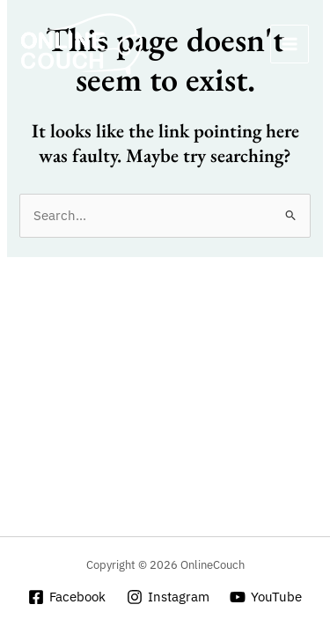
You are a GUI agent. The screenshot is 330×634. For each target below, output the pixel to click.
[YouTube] (265, 597)
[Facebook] (67, 597)
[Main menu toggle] (289, 44)
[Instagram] (168, 597)
